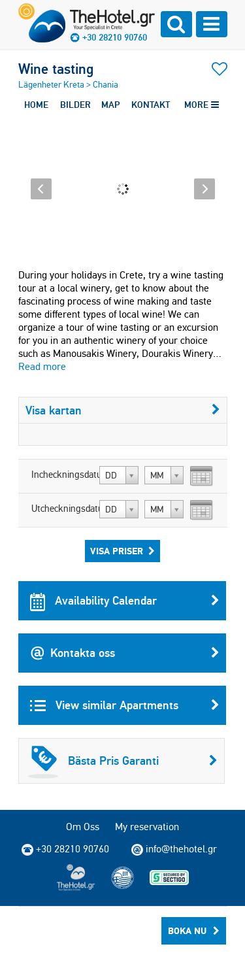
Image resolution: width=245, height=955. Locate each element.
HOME (36, 104)
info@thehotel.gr (174, 849)
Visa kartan (122, 410)
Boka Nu (194, 931)
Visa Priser (122, 551)
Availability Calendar (125, 600)
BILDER (75, 104)
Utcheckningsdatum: (64, 508)
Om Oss (82, 826)
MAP (110, 104)
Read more (42, 366)
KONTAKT (150, 104)
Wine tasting (55, 68)
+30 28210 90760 (114, 37)
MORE (201, 104)
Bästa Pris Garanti (123, 761)
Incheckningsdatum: (64, 474)
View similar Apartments (125, 705)
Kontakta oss (125, 653)
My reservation (147, 826)
